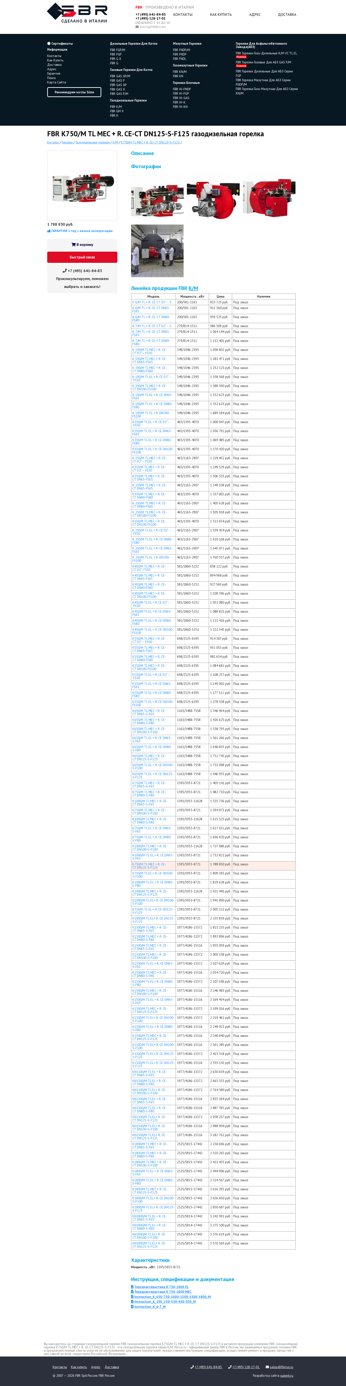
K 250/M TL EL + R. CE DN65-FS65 (152, 550)
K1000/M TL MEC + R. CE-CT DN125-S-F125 (150, 893)
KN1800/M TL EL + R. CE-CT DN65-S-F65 (149, 1218)
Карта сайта (56, 82)
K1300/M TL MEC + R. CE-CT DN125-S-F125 (150, 1010)
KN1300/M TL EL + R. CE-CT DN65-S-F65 (149, 1073)
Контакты (183, 14)
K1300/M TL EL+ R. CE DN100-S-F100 (153, 1019)
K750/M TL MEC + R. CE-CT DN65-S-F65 (149, 784)
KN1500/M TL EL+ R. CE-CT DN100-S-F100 (149, 1127)
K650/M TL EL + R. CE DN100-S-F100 (152, 766)
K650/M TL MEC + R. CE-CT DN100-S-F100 (149, 730)
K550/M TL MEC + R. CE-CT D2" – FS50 (149, 640)
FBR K (114, 115)
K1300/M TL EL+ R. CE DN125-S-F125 (153, 1055)
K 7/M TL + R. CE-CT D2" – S (151, 326)
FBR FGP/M (117, 50)
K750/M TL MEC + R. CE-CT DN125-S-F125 (149, 866)
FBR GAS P (117, 80)
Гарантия (53, 73)
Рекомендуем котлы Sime (74, 92)
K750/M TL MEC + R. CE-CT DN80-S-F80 (149, 793)
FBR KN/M (180, 72)
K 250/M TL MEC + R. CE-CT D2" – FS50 (149, 459)
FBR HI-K (179, 102)
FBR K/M (116, 107)
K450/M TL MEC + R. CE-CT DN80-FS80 (149, 586)
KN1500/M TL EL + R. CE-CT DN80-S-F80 (149, 1109)
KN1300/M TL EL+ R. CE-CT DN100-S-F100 (149, 1091)
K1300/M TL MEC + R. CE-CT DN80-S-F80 (150, 938)
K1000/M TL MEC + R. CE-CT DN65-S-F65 (150, 802)
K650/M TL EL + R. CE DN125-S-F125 (152, 775)
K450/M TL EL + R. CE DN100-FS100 (152, 631)
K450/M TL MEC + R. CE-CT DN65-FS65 (149, 577)
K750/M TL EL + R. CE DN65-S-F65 (152, 829)
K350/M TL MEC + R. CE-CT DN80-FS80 (149, 495)
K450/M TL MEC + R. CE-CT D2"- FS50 (149, 568)
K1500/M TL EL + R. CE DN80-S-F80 (152, 1028)
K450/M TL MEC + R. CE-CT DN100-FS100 (149, 595)
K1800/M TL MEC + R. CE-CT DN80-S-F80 (150, 1154)
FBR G (114, 63)
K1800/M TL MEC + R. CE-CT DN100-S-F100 (150, 1163)
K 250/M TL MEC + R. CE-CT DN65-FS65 (149, 486)
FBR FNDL (179, 59)
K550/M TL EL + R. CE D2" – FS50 (151, 676)
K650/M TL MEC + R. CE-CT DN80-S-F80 (149, 721)
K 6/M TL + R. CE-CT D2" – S (151, 302)
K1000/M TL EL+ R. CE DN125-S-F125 (153, 920)
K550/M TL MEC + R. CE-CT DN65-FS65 (149, 649)
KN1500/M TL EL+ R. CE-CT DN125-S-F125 (149, 1136)
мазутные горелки (187, 43)
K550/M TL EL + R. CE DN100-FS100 (152, 703)
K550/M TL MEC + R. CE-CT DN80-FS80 (149, 658)
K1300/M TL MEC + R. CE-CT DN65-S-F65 (150, 929)
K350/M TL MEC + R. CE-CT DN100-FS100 (149, 523)
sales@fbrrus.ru (152, 27)
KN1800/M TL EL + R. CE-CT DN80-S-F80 (149, 1227)
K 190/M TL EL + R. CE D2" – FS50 (151, 378)
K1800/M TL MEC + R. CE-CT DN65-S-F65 (150, 1145)
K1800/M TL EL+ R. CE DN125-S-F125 (153, 1209)
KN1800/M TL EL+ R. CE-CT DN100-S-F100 (149, 1236)
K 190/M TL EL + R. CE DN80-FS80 (152, 405)
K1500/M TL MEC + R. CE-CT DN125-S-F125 (150, 1037)
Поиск (51, 78)
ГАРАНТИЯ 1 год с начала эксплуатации (80, 231)
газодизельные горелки (128, 100)
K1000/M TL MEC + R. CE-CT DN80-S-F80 (150, 820)
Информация (57, 49)
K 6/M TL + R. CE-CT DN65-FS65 (151, 309)
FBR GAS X (117, 89)
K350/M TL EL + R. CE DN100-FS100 (152, 450)
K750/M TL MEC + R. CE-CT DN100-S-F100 (149, 811)
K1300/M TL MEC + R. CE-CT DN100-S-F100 (150, 956)
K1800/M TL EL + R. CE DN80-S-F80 (152, 1181)
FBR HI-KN (180, 107)
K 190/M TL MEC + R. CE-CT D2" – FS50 (149, 351)
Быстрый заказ (82, 257)
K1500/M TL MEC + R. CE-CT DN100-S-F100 (150, 992)
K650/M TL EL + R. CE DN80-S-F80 (152, 748)
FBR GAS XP (118, 85)
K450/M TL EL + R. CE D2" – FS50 (151, 604)
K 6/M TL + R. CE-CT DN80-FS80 (151, 318)
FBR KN (178, 76)
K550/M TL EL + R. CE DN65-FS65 (152, 685)
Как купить (221, 14)
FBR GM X (117, 111)
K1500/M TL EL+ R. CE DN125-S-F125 (153, 1064)
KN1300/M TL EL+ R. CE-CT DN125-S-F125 (149, 1118)
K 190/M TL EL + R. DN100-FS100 (151, 414)
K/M (193, 288)
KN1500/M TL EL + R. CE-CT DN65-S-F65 (149, 1100)
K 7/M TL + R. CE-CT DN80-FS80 (151, 342)
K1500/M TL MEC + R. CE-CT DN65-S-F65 (150, 947)
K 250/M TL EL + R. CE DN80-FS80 (152, 541)
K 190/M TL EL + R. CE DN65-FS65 (152, 396)
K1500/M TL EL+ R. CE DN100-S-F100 (153, 1046)
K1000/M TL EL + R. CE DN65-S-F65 (152, 857)
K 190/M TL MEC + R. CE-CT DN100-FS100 (149, 387)
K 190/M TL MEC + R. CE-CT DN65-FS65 (149, 360)
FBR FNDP (179, 54)
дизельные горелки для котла (133, 43)
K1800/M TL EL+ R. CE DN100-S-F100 (153, 1200)
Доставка (287, 14)
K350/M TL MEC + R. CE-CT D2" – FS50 (149, 468)
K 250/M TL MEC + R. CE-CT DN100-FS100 (149, 514)
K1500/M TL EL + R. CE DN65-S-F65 (152, 1001)
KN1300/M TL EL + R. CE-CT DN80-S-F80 (149, 1082)
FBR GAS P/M (119, 94)
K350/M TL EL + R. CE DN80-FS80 (152, 441)
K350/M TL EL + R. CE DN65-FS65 (152, 432)
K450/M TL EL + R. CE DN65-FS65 (152, 613)
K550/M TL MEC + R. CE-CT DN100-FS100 (149, 667)
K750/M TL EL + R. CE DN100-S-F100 (152, 875)
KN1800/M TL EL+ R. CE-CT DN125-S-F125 (149, 1245)
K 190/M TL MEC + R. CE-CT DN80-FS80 (149, 369)
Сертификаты (60, 43)
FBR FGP (116, 54)
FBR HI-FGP (181, 93)
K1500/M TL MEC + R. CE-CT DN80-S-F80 (150, 974)
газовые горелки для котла (131, 69)
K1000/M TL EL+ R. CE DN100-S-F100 (153, 902)
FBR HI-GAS (181, 98)
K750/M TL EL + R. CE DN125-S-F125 (152, 911)
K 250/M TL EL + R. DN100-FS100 (151, 559)
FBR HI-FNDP (182, 89)
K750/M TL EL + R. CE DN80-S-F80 (152, 838)
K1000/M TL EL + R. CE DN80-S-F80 (152, 884)
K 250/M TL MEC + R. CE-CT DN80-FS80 (149, 505)
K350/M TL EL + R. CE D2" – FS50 (151, 423)
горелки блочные (186, 82)
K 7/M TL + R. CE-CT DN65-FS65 (151, 333)
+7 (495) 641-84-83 (150, 14)
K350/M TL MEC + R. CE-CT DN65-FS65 (149, 477)
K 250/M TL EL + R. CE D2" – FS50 (151, 532)
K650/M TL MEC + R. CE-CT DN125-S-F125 (149, 757)
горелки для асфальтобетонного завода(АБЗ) (261, 45)
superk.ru (286, 1375)
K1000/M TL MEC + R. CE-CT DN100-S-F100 (150, 848)
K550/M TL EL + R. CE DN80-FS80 (152, 694)
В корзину (82, 244)
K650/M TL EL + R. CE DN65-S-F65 (152, 739)
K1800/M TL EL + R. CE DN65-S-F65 (152, 1172)
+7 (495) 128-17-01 (150, 18)
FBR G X (115, 59)
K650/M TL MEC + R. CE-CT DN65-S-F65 (149, 712)
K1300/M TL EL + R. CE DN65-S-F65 (152, 965)
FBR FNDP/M (181, 50)
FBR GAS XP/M (120, 76)
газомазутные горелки (190, 65)
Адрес (255, 14)
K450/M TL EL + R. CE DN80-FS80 (152, 622)
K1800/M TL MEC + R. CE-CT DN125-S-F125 (150, 1190)
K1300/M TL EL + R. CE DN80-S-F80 (152, 983)
